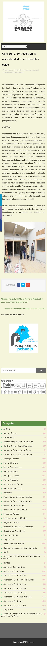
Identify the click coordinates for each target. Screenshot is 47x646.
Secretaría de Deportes (15, 576)
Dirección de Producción (15, 510)
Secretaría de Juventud (15, 593)
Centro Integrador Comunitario (18, 442)
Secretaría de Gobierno (15, 584)
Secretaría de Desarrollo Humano (20, 580)
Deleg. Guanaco (11, 471)
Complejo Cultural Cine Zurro (17, 450)
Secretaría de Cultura (14, 571)
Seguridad (8, 610)
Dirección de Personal (14, 506)
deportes (8, 493)
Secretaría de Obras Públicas (13, 73)
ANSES (7, 429)
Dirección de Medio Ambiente (18, 501)
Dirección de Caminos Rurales (18, 497)
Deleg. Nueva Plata (13, 488)
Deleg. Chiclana (11, 463)
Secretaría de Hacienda (15, 588)
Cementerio (9, 437)
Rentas (7, 563)
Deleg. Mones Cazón (13, 484)
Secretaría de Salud (13, 601)
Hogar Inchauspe (12, 523)
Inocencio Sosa (11, 535)
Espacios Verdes (11, 514)
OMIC (6, 552)
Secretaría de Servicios (15, 605)
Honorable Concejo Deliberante (18, 527)
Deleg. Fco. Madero (13, 467)
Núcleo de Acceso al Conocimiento (20, 548)
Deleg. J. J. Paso (12, 476)
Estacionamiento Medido (15, 518)
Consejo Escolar (11, 459)
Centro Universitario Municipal (18, 446)
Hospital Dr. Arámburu (14, 531)
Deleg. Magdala (11, 480)
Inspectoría (9, 539)
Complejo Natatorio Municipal (18, 454)
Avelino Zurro (10, 433)
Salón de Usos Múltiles (14, 567)
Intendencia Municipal (31, 70)
